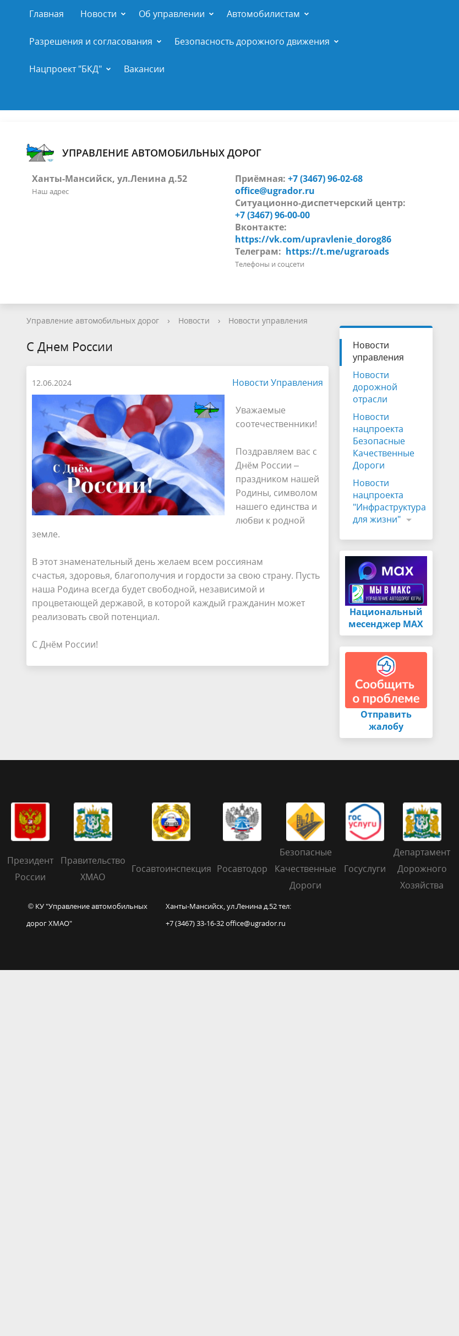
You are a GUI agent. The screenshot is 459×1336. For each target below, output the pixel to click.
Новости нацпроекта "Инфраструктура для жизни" (389, 501)
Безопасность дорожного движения (252, 41)
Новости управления (268, 320)
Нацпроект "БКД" (65, 69)
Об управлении (172, 14)
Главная (46, 14)
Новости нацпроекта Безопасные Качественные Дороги (383, 441)
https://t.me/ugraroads (337, 251)
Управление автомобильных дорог (143, 152)
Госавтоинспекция (171, 869)
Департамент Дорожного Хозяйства (422, 868)
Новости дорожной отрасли (375, 387)
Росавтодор (242, 869)
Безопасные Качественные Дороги (305, 868)
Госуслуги (365, 869)
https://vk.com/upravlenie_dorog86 (313, 239)
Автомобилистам (263, 14)
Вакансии (144, 69)
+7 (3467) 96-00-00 (272, 215)
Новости (98, 14)
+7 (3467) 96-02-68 (325, 179)
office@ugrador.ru (275, 191)
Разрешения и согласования (90, 41)
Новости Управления (272, 382)
